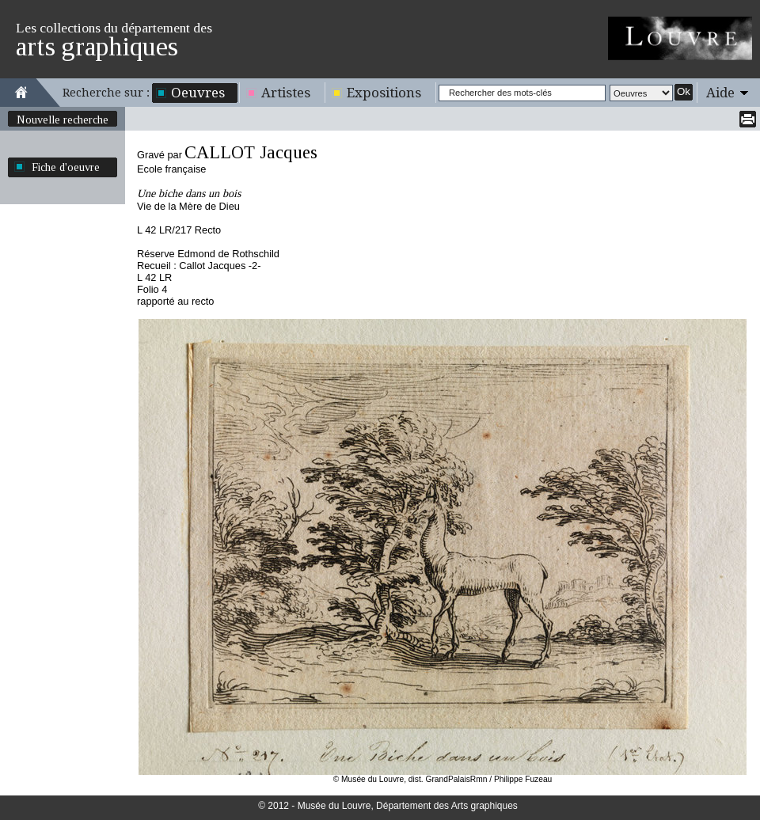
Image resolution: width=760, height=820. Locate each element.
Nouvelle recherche (62, 119)
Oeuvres (198, 93)
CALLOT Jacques (250, 152)
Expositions (384, 93)
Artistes (285, 93)
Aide (720, 93)
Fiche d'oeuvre (66, 167)
